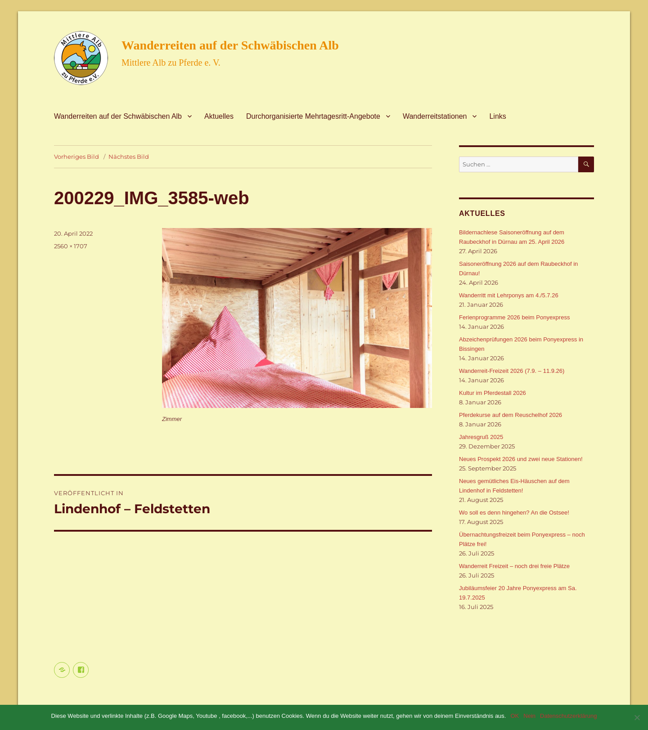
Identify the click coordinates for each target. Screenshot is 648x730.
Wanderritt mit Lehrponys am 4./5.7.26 (508, 295)
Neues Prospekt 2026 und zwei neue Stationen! (521, 459)
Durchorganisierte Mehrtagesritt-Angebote (313, 116)
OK (514, 715)
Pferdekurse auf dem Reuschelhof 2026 (510, 415)
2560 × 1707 (70, 246)
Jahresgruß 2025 (481, 437)
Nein (529, 715)
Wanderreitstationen (435, 116)
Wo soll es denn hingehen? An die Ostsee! (514, 512)
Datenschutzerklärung (568, 715)
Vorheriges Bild (76, 156)
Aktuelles (219, 116)
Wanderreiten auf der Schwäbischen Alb (230, 45)
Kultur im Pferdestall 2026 (492, 393)
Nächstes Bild (128, 156)
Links (497, 116)
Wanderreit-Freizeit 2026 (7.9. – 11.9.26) (511, 370)
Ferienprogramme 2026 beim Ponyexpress (514, 317)
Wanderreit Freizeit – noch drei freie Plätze (514, 566)
